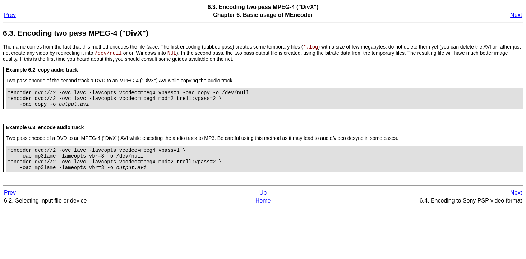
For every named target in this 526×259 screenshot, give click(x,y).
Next (516, 15)
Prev (10, 15)
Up (263, 202)
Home (263, 209)
